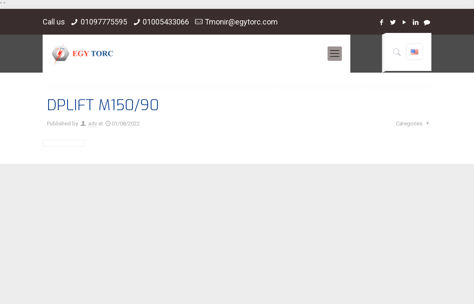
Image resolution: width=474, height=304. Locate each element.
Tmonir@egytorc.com (241, 21)
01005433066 (166, 21)
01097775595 (104, 21)
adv (92, 123)
